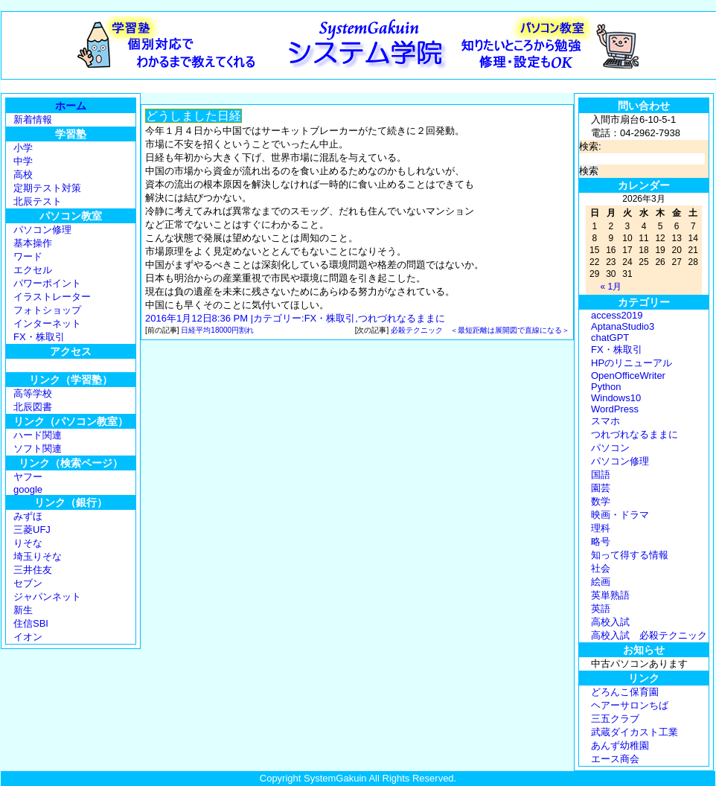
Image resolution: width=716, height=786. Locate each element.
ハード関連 (37, 435)
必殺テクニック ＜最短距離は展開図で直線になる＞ (480, 330)
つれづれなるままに (401, 318)
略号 (600, 541)
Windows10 (616, 397)
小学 (23, 147)
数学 (600, 501)
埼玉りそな (37, 556)
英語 (600, 608)
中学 (23, 161)
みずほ (27, 516)
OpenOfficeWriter (628, 375)
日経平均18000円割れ (217, 330)
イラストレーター (52, 296)
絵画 (600, 581)
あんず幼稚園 (620, 745)
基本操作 (32, 243)
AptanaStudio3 (622, 326)
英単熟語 (610, 595)
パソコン (610, 447)
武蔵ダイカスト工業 (634, 732)
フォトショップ (47, 310)
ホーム (70, 106)
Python (606, 386)
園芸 (600, 487)
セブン (27, 583)
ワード (27, 256)
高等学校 (32, 393)
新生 (23, 610)
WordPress (615, 409)
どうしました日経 (193, 115)
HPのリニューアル (631, 362)
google (27, 489)
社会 (600, 568)
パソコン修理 (42, 229)
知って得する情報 (629, 554)
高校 (23, 174)
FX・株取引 (39, 336)
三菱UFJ (32, 529)
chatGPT (610, 337)
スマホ (605, 420)
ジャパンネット (47, 596)
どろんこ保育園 (625, 691)
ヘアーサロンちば (629, 705)
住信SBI (30, 623)
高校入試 (610, 621)
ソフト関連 (37, 448)
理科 (600, 528)
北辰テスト (37, 201)
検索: (590, 146)
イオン (27, 636)
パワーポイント (47, 283)
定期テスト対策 (47, 188)
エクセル (32, 269)
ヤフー (27, 476)
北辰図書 (32, 406)
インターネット (47, 323)
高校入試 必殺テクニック (649, 635)
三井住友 (32, 569)
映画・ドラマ (620, 514)
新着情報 (32, 119)
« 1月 (610, 286)
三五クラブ (615, 718)
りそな (27, 543)
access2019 (616, 315)
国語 (600, 474)
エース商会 (615, 758)
